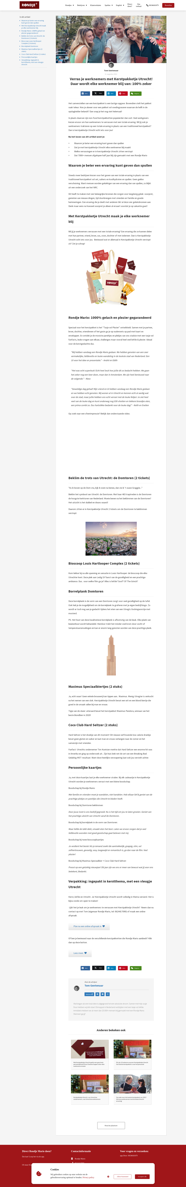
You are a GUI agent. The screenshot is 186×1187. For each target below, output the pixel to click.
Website (89, 994)
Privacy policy (88, 1177)
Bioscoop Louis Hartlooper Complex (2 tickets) (31, 42)
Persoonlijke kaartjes (29, 57)
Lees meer (80, 952)
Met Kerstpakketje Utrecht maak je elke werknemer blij (33, 27)
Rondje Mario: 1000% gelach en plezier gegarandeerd (33, 32)
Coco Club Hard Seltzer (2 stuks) (33, 54)
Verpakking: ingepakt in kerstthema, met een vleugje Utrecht (32, 62)
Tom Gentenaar (111, 70)
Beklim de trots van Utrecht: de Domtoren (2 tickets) (33, 37)
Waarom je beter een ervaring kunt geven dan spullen (32, 21)
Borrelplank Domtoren (29, 46)
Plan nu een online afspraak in (89, 926)
